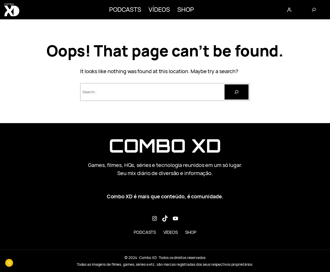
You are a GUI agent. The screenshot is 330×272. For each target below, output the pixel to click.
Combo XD (165, 145)
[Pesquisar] (237, 92)
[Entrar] (289, 9)
